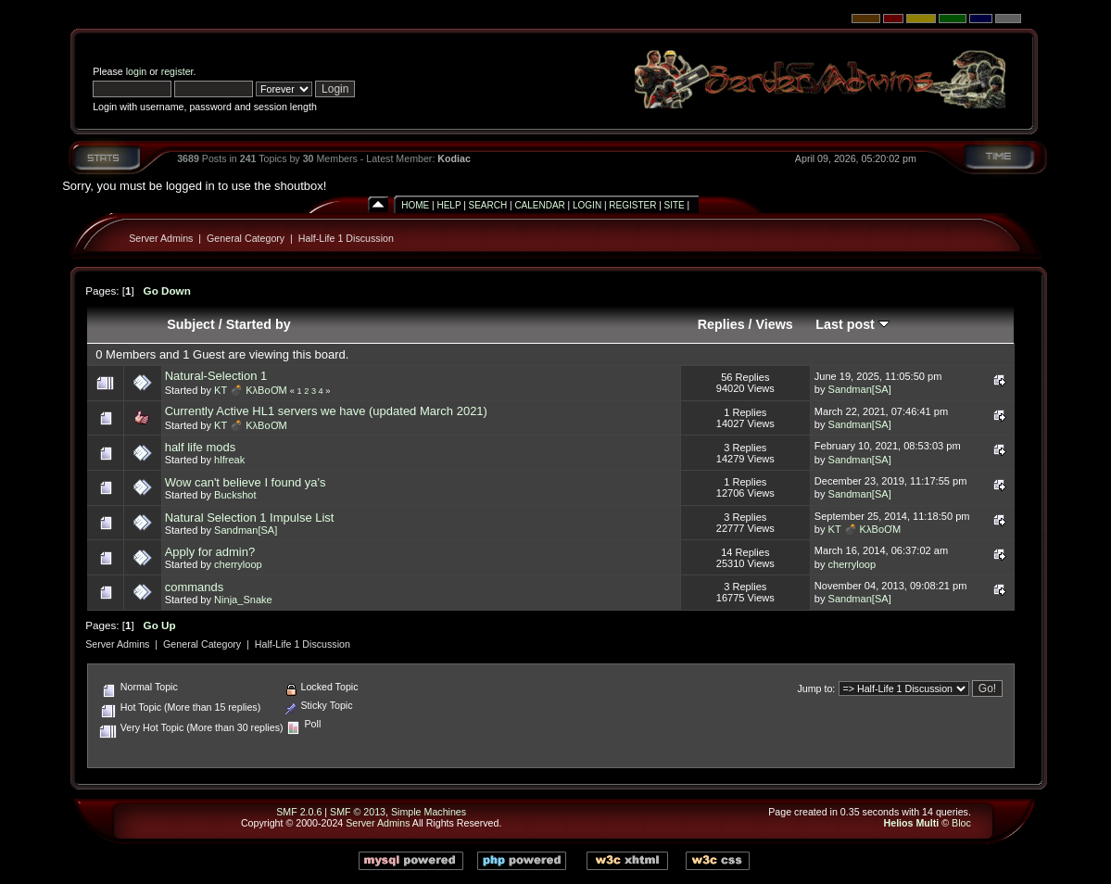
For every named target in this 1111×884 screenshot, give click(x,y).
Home (415, 205)
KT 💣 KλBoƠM (250, 390)
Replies (721, 324)
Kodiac (454, 158)
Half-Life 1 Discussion (346, 238)
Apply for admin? (210, 552)
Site (674, 205)
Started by (258, 324)
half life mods (200, 447)
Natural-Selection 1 (216, 376)
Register (632, 205)
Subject (191, 324)
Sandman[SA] (859, 389)
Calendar (539, 205)
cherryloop (238, 564)
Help (448, 205)
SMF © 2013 (357, 811)
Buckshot (235, 494)
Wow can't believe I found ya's (245, 482)
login (136, 71)
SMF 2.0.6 (299, 811)
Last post (852, 324)
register (177, 71)
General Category (245, 238)
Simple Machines (428, 811)
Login (587, 205)
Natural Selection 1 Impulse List (250, 517)
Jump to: (816, 688)
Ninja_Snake (243, 599)
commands (194, 587)
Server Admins (161, 238)
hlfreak (229, 459)
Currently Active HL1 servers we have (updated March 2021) (326, 411)
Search (488, 205)
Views (774, 324)
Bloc (961, 822)
